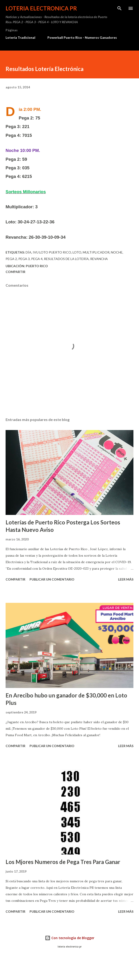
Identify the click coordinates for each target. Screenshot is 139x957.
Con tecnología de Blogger (69, 938)
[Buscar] (119, 8)
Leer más (125, 579)
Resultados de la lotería (66, 259)
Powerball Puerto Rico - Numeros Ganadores (82, 37)
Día (28, 252)
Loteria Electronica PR (41, 8)
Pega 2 (11, 259)
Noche (116, 252)
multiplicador (96, 252)
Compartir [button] (15, 272)
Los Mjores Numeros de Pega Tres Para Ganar (63, 861)
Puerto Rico (37, 266)
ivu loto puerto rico (52, 252)
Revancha (99, 259)
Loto (77, 252)
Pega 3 (24, 259)
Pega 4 (37, 259)
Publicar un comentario (52, 579)
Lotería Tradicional (20, 37)
